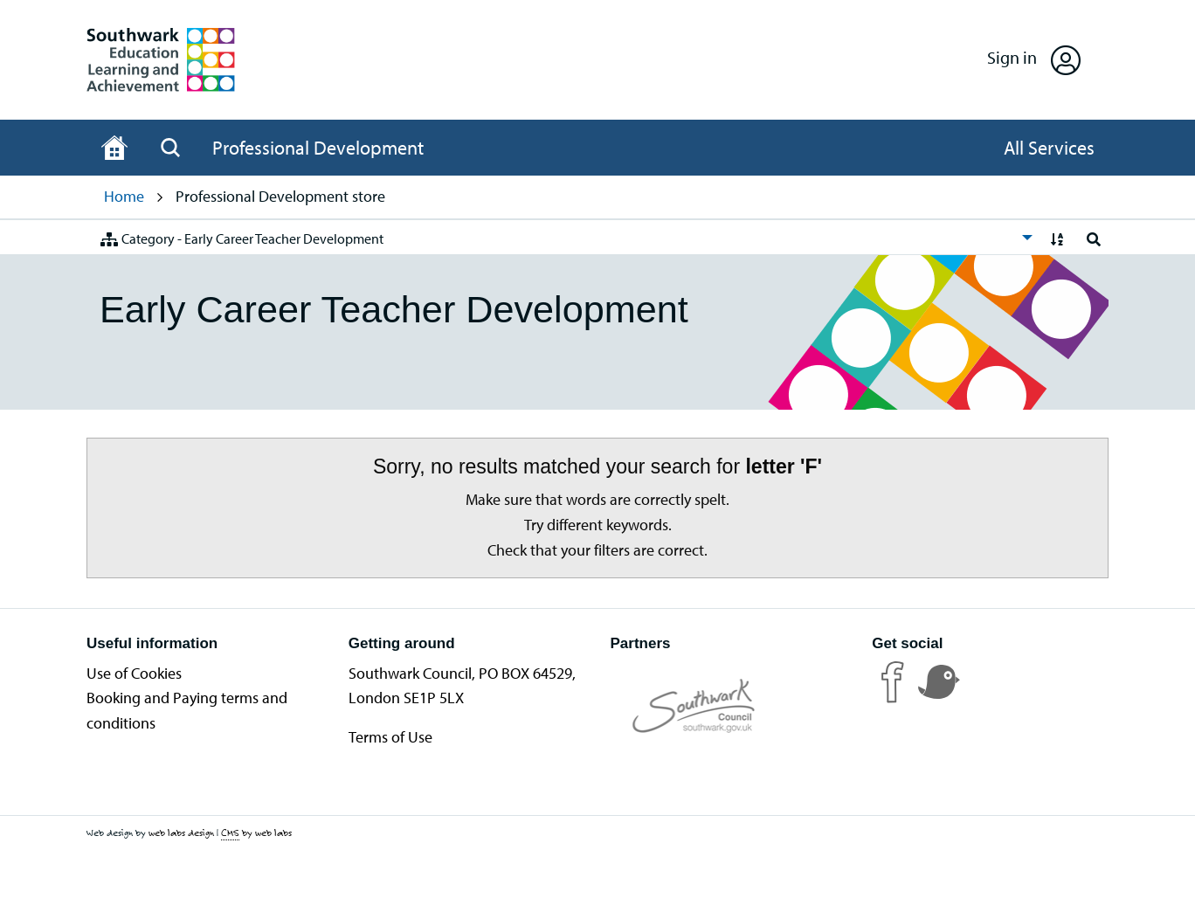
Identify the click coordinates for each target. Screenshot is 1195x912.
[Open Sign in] (1034, 60)
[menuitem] (561, 237)
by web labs (256, 833)
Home (124, 196)
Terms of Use (390, 737)
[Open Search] (170, 148)
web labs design (181, 832)
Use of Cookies (134, 673)
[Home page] (114, 148)
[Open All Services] (1049, 148)
